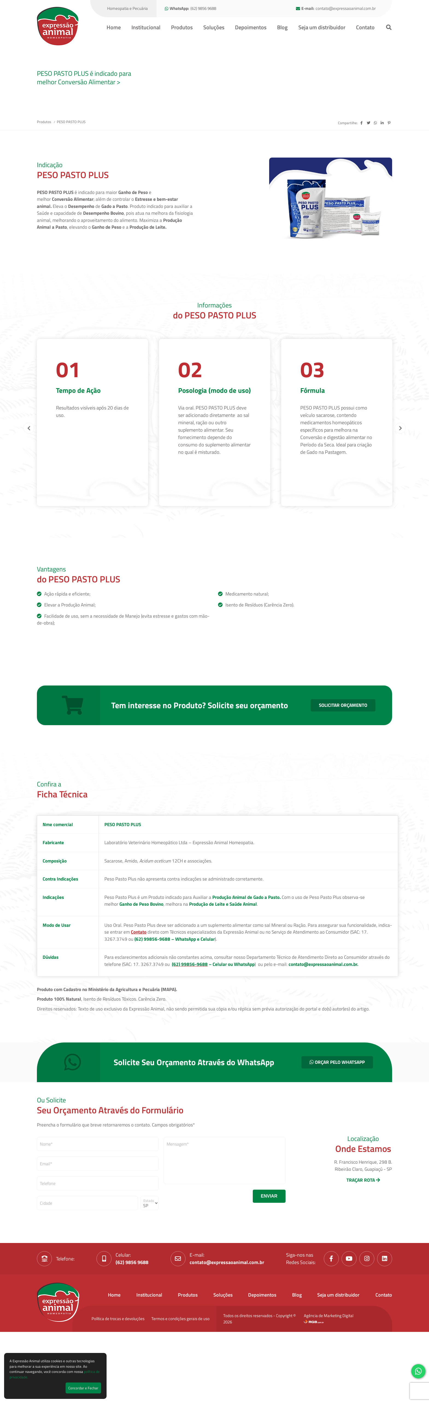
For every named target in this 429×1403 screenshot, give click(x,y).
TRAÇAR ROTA (363, 1243)
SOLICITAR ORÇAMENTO (343, 768)
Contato (365, 27)
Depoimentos (250, 27)
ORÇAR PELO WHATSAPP (337, 1125)
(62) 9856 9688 (203, 8)
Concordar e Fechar (83, 1388)
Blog (282, 27)
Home (114, 27)
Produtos (182, 27)
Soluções (213, 27)
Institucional (145, 27)
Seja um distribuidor (321, 27)
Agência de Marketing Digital (328, 1381)
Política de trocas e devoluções (118, 1382)
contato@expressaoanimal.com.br (346, 8)
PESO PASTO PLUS (71, 185)
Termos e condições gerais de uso (180, 1382)
